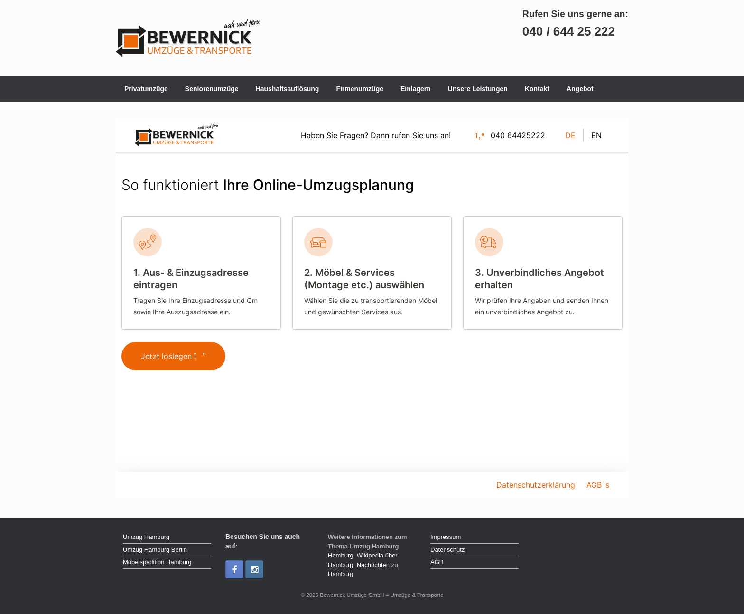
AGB (436, 562)
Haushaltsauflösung (287, 89)
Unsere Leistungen (478, 89)
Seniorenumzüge (212, 89)
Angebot (580, 89)
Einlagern (415, 89)
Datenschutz (447, 549)
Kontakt (537, 89)
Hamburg (340, 555)
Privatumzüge (146, 89)
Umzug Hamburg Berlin (155, 549)
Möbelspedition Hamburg (157, 562)
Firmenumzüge (359, 89)
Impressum (445, 536)
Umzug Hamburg (146, 536)
